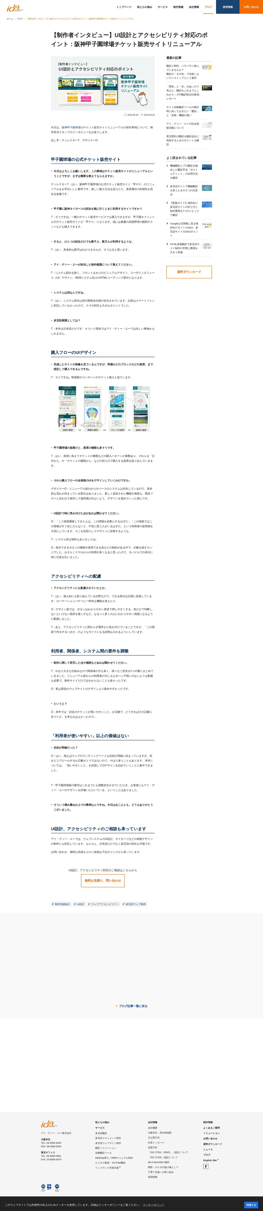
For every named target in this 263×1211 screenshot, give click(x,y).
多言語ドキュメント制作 (108, 1138)
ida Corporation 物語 (158, 1162)
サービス (163, 7)
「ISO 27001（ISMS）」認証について (168, 1152)
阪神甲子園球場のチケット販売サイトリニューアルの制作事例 (99, 127)
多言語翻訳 (101, 1133)
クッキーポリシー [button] (153, 1204)
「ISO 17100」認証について (163, 1157)
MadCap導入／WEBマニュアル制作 (114, 1157)
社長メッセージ (156, 1142)
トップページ (124, 7)
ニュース (208, 1149)
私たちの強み (144, 7)
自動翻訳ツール (103, 1152)
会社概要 (152, 1127)
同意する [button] (251, 1205)
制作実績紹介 (62, 904)
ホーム (10, 19)
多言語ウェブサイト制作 (108, 1143)
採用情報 (228, 7)
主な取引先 (154, 1137)
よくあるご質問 (211, 1127)
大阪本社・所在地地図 (159, 1132)
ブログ (208, 7)
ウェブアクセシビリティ (105, 904)
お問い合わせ (251, 7)
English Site (210, 1160)
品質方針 (152, 1147)
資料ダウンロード (189, 272)
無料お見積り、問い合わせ (103, 880)
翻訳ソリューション (105, 1148)
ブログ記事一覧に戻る (133, 1006)
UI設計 (81, 904)
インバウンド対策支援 (107, 1167)
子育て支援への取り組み (161, 1172)
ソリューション (211, 1133)
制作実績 (178, 7)
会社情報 (194, 7)
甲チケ (90, 221)
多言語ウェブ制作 (136, 904)
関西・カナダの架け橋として (163, 1167)
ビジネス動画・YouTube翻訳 (110, 1162)
